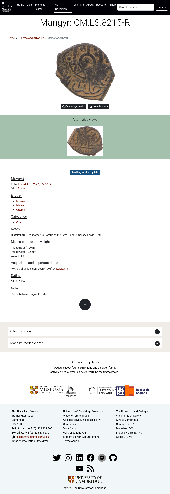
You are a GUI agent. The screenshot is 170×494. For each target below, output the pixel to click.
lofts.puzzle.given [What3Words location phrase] (38, 441)
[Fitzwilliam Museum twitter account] (57, 457)
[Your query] (135, 7)
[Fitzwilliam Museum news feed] (90, 468)
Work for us (70, 428)
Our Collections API (74, 432)
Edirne (21, 188)
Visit (29, 4)
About (90, 4)
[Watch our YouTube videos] (79, 468)
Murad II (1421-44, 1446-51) (34, 184)
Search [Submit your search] (162, 7)
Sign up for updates (85, 362)
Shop (113, 4)
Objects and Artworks (31, 38)
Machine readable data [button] (26, 343)
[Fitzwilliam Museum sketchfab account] (102, 457)
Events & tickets (40, 7)
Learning (79, 4)
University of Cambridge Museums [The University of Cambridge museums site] (83, 411)
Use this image (99, 106)
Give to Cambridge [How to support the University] (127, 419)
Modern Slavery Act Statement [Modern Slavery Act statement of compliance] (81, 436)
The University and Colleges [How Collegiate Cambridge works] (132, 411)
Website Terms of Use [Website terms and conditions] (76, 415)
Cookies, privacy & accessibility (81, 419)
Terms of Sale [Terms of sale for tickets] (71, 441)
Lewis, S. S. (62, 268)
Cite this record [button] (21, 331)
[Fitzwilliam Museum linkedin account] (91, 457)
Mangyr (20, 201)
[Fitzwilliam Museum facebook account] (79, 457)
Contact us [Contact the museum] (69, 424)
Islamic (20, 205)
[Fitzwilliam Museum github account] (113, 457)
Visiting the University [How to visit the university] (128, 415)
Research (101, 4)
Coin (18, 222)
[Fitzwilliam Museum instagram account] (68, 457)
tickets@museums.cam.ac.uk (33, 436)
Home (21, 4)
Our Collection (61, 7)
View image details (73, 106)
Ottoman (21, 209)
